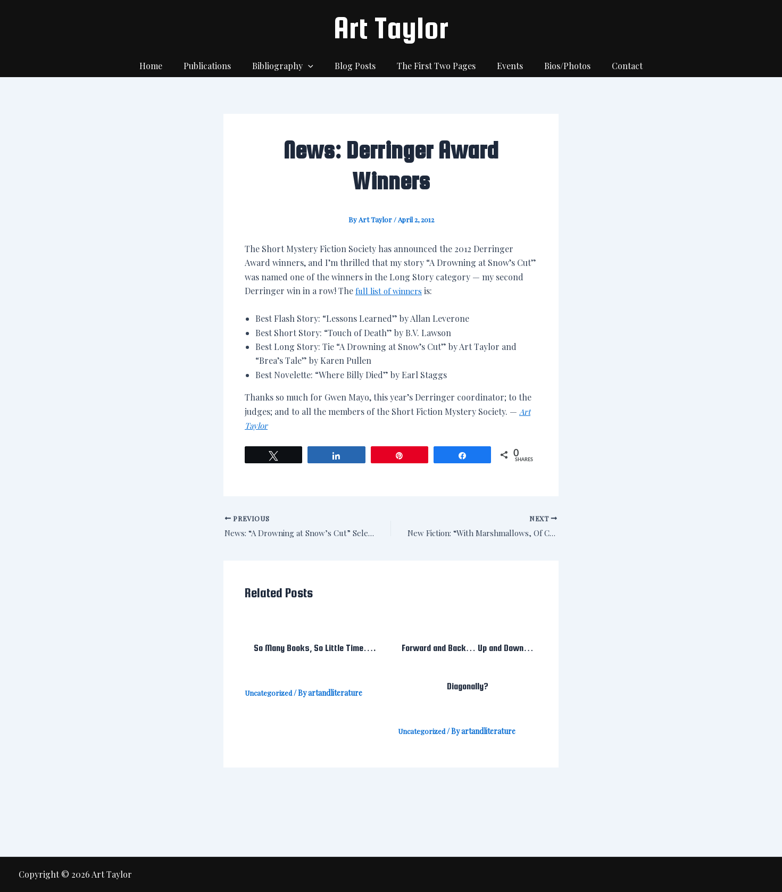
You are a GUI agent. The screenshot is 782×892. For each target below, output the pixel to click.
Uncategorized (270, 694)
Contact (612, 65)
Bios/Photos (557, 65)
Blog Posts (357, 65)
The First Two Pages (434, 65)
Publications (218, 65)
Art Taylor (391, 28)
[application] (314, 66)
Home (165, 65)
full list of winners (390, 290)
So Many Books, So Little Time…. (314, 648)
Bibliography (289, 66)
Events (503, 65)
